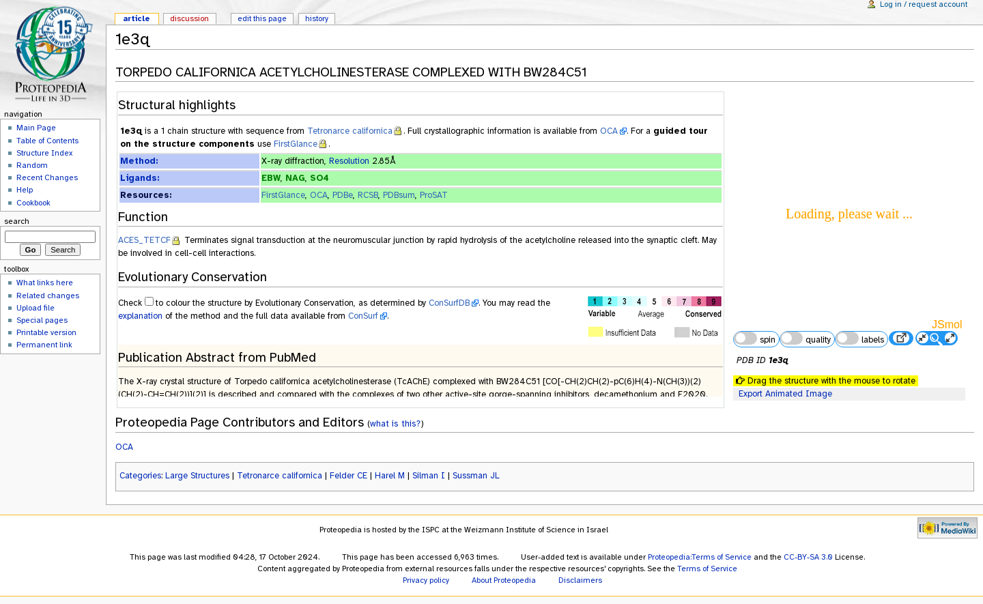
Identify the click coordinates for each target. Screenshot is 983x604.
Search (16, 221)
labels (859, 338)
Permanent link (44, 344)
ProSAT (434, 195)
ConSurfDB (449, 303)
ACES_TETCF (144, 240)
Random (32, 165)
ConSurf (363, 316)
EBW (271, 178)
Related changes (47, 295)
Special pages (42, 320)
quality (805, 338)
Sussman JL (476, 475)
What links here (44, 282)
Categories (140, 475)
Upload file (35, 308)
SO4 (319, 178)
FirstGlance (295, 144)
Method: (139, 161)
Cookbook (33, 202)
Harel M (390, 475)
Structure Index (44, 153)
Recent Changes (47, 177)
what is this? (395, 423)
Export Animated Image (785, 393)
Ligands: (139, 178)
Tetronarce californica (350, 131)
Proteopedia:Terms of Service (700, 557)
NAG (295, 178)
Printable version (46, 332)
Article (136, 18)
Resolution (349, 161)
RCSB (368, 195)
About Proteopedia (504, 580)
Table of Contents (47, 140)
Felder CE (348, 475)
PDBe (342, 195)
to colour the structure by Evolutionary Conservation (255, 303)
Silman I (428, 475)
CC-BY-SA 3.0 (808, 557)
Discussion (189, 18)
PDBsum (399, 195)
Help (24, 190)
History (316, 18)
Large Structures (197, 475)
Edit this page (262, 18)
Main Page (36, 127)
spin (754, 338)
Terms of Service (707, 568)
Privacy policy (426, 580)
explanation (140, 316)
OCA (609, 131)
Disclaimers (580, 580)
